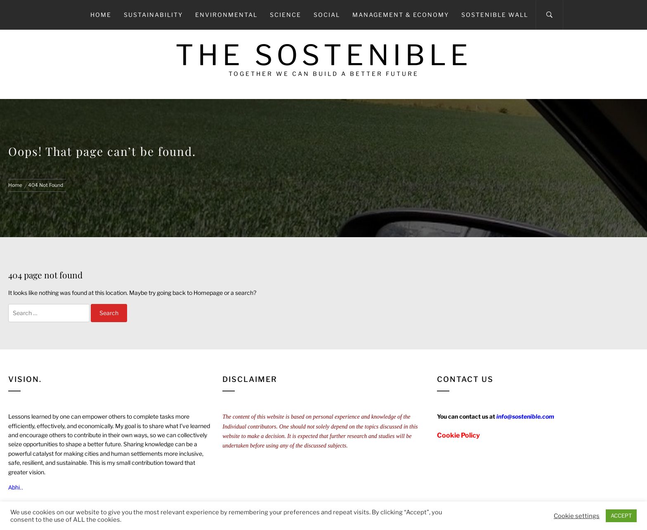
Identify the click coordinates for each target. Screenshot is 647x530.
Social (327, 14)
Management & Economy (400, 14)
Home (100, 14)
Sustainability (153, 14)
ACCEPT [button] (621, 515)
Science (285, 14)
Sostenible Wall (494, 14)
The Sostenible (323, 55)
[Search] (549, 15)
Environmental (226, 14)
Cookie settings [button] (577, 516)
